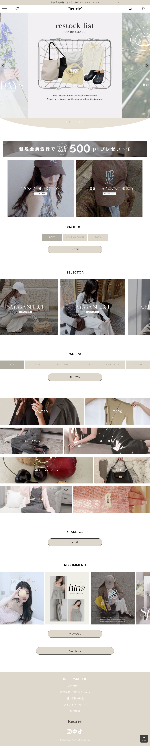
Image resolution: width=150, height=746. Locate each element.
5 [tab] (79, 121)
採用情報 (75, 711)
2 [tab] (69, 121)
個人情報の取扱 (75, 698)
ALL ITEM (75, 377)
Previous (3, 65)
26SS (98, 237)
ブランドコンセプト (75, 704)
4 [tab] (76, 121)
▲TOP (144, 739)
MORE (75, 249)
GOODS (137, 364)
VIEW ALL (75, 633)
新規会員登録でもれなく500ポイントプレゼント (75, 2)
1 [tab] (66, 121)
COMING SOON (75, 237)
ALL (12, 364)
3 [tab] (73, 121)
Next (117, 2)
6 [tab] (83, 121)
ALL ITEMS (75, 650)
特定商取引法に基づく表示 (75, 692)
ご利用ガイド (75, 685)
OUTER (87, 364)
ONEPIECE (112, 364)
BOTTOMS (62, 364)
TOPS (37, 364)
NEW (52, 237)
